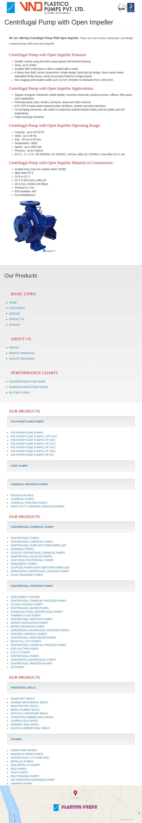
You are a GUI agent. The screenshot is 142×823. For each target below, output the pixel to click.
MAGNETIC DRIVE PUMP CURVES (28, 387)
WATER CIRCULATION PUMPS (29, 622)
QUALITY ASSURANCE (22, 358)
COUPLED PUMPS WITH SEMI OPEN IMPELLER (40, 567)
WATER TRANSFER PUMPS (27, 626)
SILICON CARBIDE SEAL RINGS (30, 728)
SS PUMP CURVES (19, 392)
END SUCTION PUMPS (24, 648)
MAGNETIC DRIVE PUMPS (27, 754)
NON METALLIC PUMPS (25, 765)
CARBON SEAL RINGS (24, 720)
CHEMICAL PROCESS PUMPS (29, 502)
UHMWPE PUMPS (21, 783)
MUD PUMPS (19, 768)
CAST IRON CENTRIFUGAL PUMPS (32, 560)
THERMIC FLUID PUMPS (26, 615)
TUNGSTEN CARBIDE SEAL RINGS (32, 717)
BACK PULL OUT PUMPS (26, 641)
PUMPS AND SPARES (24, 750)
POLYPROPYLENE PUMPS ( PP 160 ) (33, 451)
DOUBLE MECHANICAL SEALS (29, 702)
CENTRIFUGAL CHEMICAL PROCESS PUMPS (38, 600)
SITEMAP (14, 324)
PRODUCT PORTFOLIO (21, 353)
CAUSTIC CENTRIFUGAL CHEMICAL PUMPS (38, 552)
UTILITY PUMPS (20, 652)
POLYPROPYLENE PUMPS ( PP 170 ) (33, 443)
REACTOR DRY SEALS (24, 706)
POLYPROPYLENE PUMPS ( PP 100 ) (33, 440)
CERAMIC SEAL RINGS (25, 724)
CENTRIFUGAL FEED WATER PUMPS (33, 637)
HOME (13, 302)
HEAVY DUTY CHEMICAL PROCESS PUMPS (37, 506)
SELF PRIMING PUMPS (25, 776)
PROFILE (14, 347)
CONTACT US (16, 319)
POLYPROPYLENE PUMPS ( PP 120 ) (33, 447)
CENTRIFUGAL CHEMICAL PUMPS (32, 541)
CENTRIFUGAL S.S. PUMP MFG (30, 757)
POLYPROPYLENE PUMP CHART (27, 381)
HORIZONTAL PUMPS (24, 563)
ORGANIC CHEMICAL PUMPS (29, 633)
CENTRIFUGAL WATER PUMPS (30, 608)
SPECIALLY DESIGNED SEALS (29, 713)
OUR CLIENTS (17, 308)
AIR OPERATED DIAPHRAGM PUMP (32, 779)
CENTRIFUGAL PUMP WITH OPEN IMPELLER (38, 545)
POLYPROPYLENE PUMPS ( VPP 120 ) (34, 436)
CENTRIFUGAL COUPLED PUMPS (31, 556)
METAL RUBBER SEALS (25, 709)
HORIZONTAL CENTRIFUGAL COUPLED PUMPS (40, 571)
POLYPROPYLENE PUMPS (27, 432)
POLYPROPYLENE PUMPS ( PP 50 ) (32, 454)
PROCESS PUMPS (22, 495)
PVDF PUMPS (19, 772)
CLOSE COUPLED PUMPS (27, 604)
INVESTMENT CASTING (25, 597)
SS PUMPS (17, 667)
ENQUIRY (14, 313)
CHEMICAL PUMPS (22, 499)
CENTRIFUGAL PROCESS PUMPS (31, 619)
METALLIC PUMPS (22, 761)
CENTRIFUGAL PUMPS (25, 537)
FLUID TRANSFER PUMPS (27, 574)
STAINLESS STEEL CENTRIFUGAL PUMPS (36, 611)
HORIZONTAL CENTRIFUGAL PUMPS (33, 659)
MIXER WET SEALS (22, 698)
